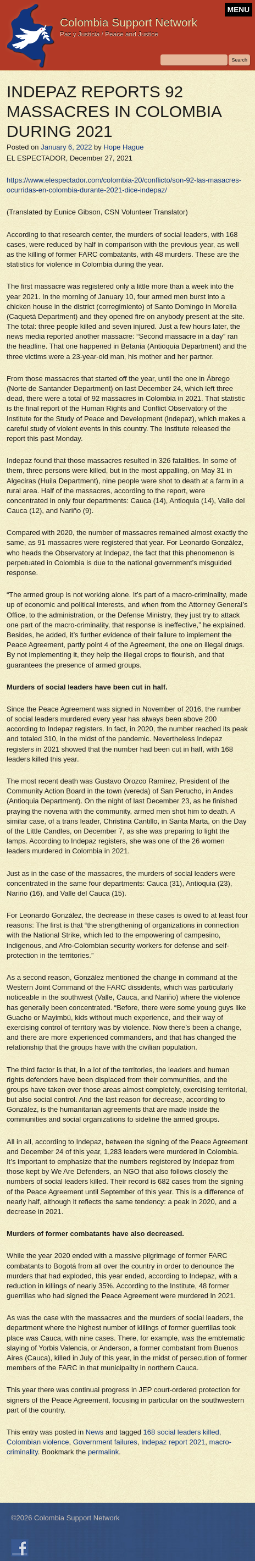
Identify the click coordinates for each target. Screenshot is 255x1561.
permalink (103, 1452)
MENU (239, 9)
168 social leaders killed (181, 1432)
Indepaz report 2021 (173, 1442)
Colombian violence (38, 1442)
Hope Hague (123, 147)
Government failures (105, 1442)
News (95, 1432)
